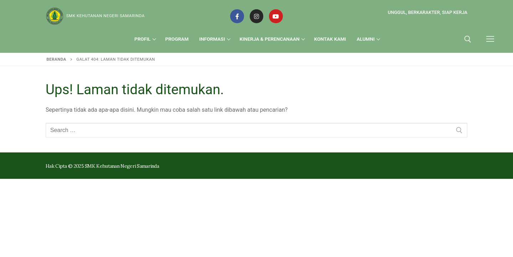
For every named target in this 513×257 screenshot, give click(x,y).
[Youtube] (276, 16)
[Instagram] (256, 16)
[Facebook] (237, 16)
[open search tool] (467, 39)
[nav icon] (490, 39)
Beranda (56, 59)
